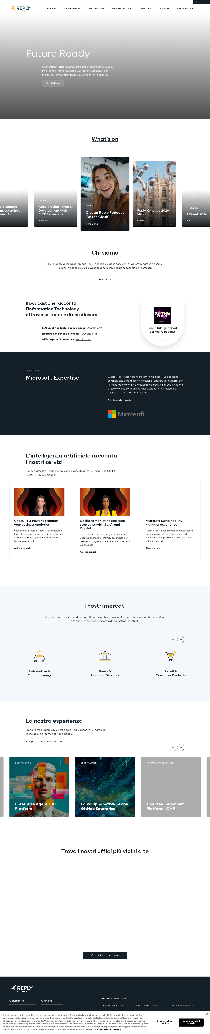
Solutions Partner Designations (144, 388)
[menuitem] (51, 8)
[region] (105, 1022)
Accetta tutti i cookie (191, 1022)
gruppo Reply (85, 264)
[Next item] (180, 639)
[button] (53, 83)
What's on (105, 139)
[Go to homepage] (23, 8)
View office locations (105, 955)
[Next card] (193, 194)
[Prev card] (16, 194)
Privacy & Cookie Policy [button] (112, 1005)
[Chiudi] (207, 1014)
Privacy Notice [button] (147, 1005)
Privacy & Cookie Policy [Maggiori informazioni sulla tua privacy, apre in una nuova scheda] (109, 1029)
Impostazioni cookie (164, 1022)
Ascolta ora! (94, 328)
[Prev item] (172, 639)
